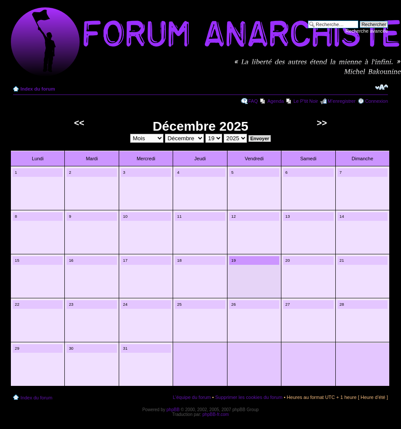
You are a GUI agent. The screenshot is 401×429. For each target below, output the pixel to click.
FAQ (253, 101)
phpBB (173, 409)
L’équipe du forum (192, 397)
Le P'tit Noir (306, 101)
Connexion (376, 101)
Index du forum (37, 88)
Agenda (275, 101)
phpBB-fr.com (216, 414)
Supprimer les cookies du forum (249, 397)
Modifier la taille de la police (381, 87)
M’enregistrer (341, 101)
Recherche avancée (366, 31)
